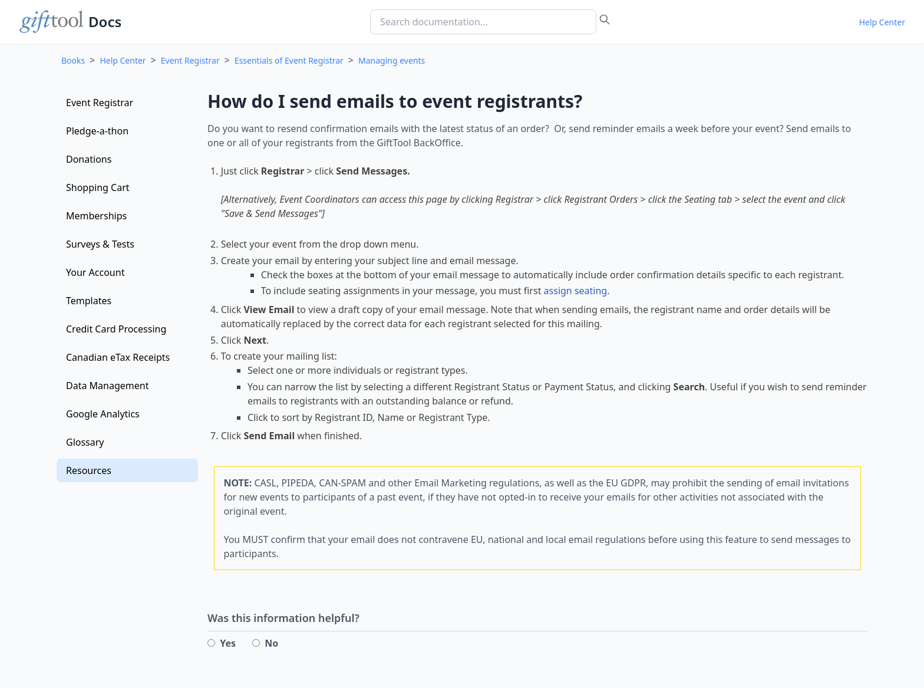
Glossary (85, 442)
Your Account (95, 272)
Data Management (107, 385)
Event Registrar (190, 60)
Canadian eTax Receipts (118, 357)
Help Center (882, 22)
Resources (88, 470)
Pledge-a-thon (97, 130)
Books (73, 60)
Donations (88, 159)
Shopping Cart (98, 187)
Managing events (391, 60)
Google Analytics (103, 413)
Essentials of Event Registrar (289, 60)
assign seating (576, 290)
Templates (88, 300)
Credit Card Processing (116, 328)
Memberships (96, 215)
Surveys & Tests (100, 244)
